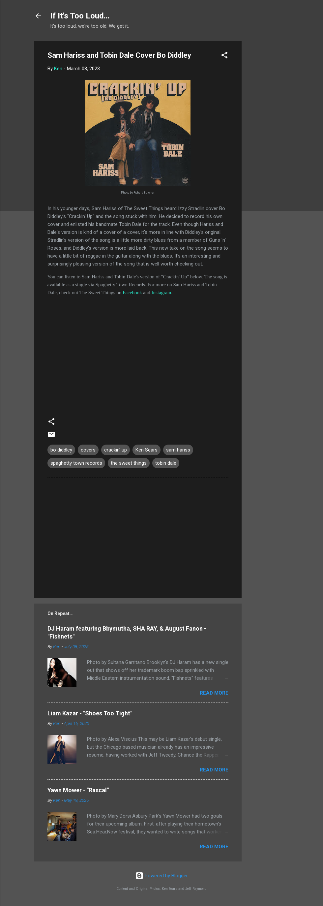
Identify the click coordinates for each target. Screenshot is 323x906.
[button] (224, 56)
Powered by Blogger (161, 876)
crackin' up (115, 450)
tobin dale (165, 463)
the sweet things (129, 463)
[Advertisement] (268, 140)
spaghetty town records (76, 463)
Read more (214, 693)
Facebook (132, 292)
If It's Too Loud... (80, 15)
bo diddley (61, 450)
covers (88, 450)
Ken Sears (146, 450)
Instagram (161, 292)
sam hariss (178, 450)
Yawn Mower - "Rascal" (78, 790)
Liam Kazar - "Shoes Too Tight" (89, 713)
